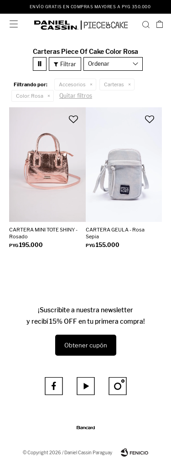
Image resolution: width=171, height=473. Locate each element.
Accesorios (72, 84)
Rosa (29, 96)
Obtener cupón (85, 345)
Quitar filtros (75, 95)
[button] (146, 24)
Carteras (114, 84)
